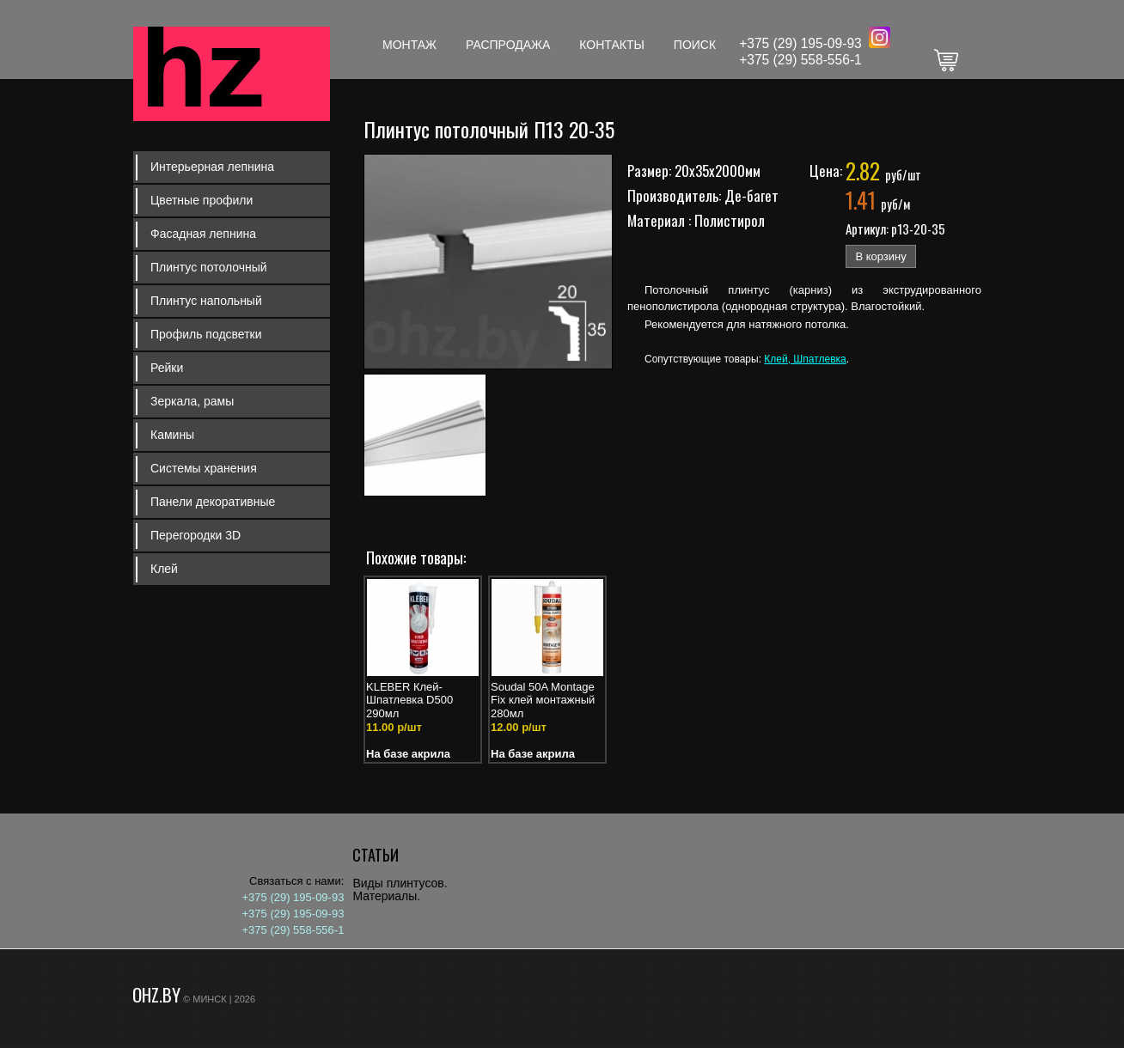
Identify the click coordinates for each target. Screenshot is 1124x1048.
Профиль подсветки (206, 334)
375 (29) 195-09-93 (804, 43)
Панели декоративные (212, 502)
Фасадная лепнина (203, 234)
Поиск (695, 45)
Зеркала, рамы (192, 401)
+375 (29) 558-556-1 (800, 59)
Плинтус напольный (206, 301)
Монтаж (409, 45)
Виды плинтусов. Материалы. (399, 889)
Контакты (611, 45)
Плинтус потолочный (208, 267)
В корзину (880, 256)
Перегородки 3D (195, 535)
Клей (164, 569)
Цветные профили (201, 200)
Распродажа (508, 45)
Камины (172, 435)
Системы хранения (203, 468)
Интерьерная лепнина (212, 167)
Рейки (166, 368)
